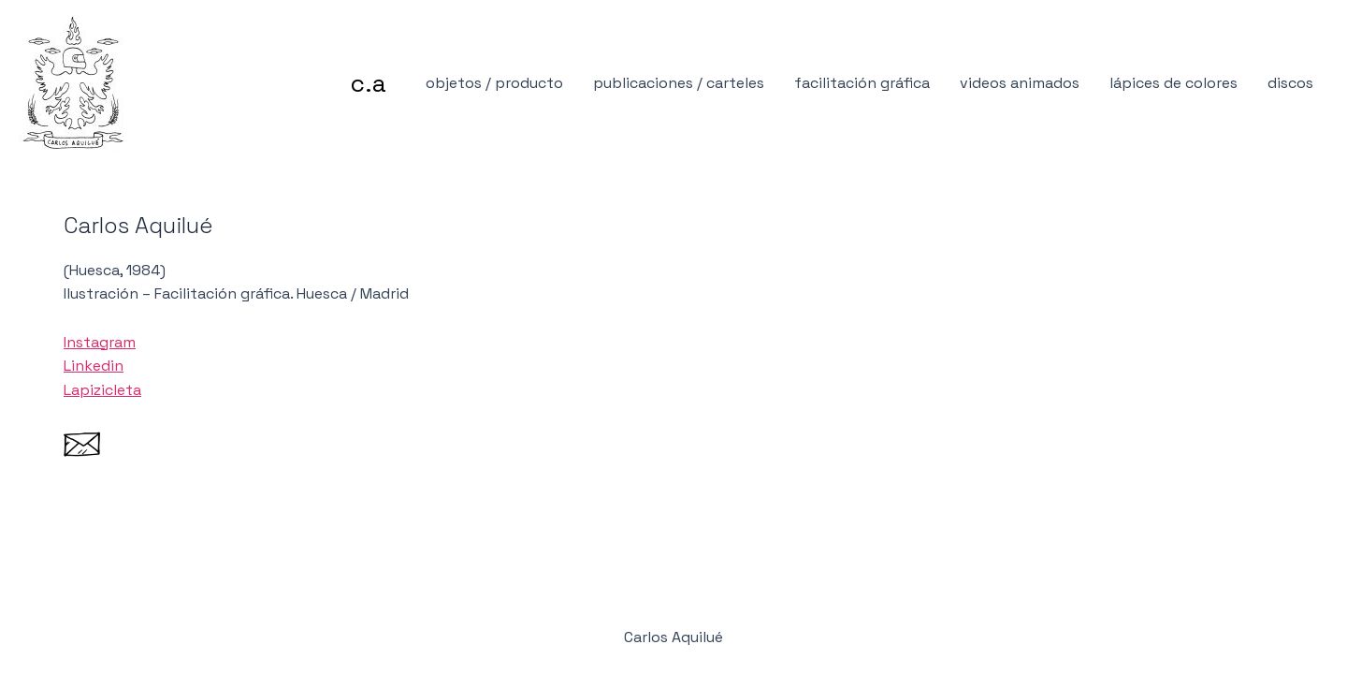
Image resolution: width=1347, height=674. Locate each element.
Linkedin (93, 365)
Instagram (100, 342)
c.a (368, 83)
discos (1290, 83)
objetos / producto (494, 83)
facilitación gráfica (862, 83)
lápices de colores (1173, 83)
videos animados (1019, 83)
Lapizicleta (102, 390)
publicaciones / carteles (678, 83)
